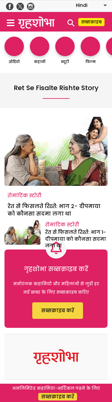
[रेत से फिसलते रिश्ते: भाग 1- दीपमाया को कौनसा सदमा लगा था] (22, 232)
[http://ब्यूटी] (65, 53)
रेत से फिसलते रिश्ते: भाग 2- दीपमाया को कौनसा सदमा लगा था (53, 209)
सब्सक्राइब (91, 22)
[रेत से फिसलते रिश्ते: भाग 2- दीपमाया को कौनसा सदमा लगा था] (56, 151)
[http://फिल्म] (90, 53)
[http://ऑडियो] (14, 53)
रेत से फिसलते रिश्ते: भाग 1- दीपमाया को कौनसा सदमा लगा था (75, 239)
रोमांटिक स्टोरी (24, 195)
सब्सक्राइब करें (57, 310)
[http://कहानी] (39, 53)
